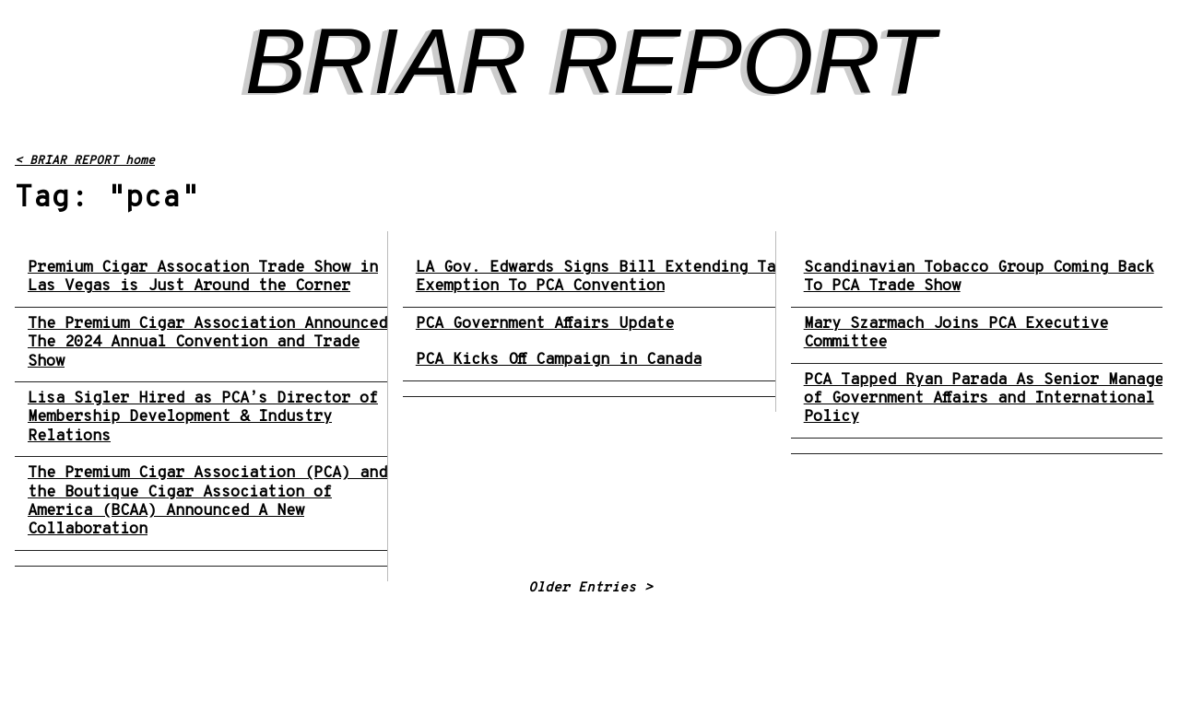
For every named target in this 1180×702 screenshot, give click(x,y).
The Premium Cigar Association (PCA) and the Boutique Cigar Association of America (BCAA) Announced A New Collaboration (207, 502)
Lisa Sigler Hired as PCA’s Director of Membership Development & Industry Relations (203, 418)
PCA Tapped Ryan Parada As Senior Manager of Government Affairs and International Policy (988, 399)
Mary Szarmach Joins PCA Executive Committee (956, 334)
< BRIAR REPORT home (85, 161)
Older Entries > (590, 588)
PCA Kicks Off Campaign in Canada (559, 360)
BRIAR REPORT (590, 61)
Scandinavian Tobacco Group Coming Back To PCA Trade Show (979, 278)
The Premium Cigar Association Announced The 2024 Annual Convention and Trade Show (207, 343)
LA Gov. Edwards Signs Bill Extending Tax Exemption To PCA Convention (600, 278)
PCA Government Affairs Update (545, 324)
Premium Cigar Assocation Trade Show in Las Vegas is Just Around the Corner (203, 278)
